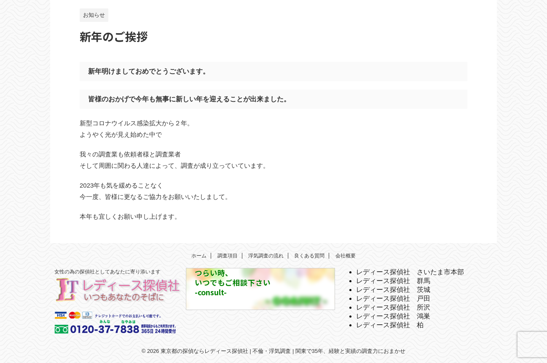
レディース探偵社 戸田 (393, 298)
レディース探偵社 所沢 (393, 307)
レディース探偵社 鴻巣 (393, 316)
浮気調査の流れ (266, 256)
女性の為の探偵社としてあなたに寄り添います (107, 272)
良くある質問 (309, 256)
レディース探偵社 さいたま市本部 (410, 272)
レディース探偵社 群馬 (393, 280)
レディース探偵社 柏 (390, 325)
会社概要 (345, 256)
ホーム (198, 256)
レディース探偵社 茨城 (393, 289)
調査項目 (227, 256)
